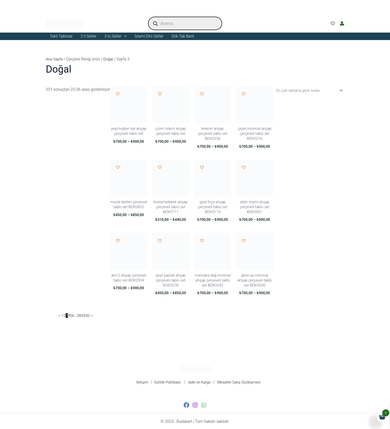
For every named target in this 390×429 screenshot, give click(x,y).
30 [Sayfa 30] (88, 320)
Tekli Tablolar (61, 36)
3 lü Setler (115, 36)
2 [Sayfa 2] (65, 320)
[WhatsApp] (204, 405)
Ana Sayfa (54, 59)
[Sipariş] (307, 90)
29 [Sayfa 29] (84, 320)
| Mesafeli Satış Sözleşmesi (238, 382)
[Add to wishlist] (117, 93)
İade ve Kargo (200, 382)
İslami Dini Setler (149, 36)
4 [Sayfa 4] (69, 320)
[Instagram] (195, 405)
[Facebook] (186, 405)
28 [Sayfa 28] (80, 320)
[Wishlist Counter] (333, 23)
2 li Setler (89, 36)
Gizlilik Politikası (166, 382)
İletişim (140, 382)
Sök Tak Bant (182, 36)
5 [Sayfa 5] (72, 320)
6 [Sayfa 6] (74, 320)
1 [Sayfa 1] (63, 320)
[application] (124, 36)
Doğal (109, 59)
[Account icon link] (342, 23)
